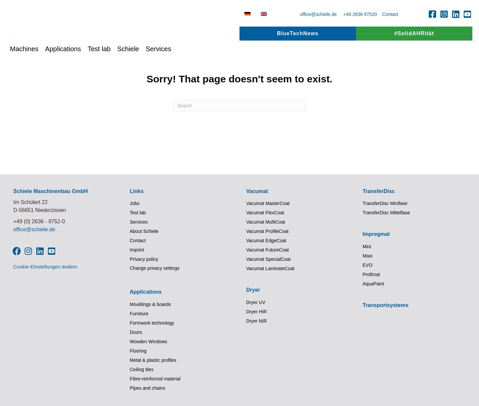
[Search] (239, 105)
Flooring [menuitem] (138, 351)
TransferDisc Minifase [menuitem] (385, 203)
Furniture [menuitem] (139, 313)
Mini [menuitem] (367, 246)
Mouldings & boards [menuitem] (150, 304)
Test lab (98, 69)
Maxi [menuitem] (368, 255)
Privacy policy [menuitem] (144, 259)
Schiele (128, 69)
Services (158, 69)
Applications (63, 69)
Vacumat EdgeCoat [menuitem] (266, 240)
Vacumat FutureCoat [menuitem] (267, 250)
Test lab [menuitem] (138, 212)
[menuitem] (247, 14)
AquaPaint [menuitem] (373, 283)
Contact (390, 14)
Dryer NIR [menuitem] (256, 321)
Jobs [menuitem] (135, 203)
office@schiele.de (318, 14)
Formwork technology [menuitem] (152, 323)
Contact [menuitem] (138, 240)
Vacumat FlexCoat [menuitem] (265, 212)
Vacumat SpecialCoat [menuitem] (268, 259)
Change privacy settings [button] (154, 268)
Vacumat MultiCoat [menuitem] (265, 222)
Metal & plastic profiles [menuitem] (153, 360)
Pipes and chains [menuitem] (147, 388)
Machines (24, 69)
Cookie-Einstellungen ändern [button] (45, 266)
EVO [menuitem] (368, 265)
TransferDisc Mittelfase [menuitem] (386, 212)
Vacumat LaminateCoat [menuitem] (270, 268)
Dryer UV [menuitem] (255, 302)
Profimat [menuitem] (371, 274)
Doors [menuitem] (136, 332)
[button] (432, 14)
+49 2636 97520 (360, 14)
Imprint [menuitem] (137, 250)
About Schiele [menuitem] (144, 231)
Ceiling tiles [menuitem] (142, 369)
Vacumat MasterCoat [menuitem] (267, 203)
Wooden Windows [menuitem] (148, 341)
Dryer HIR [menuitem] (256, 311)
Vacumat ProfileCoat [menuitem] (267, 231)
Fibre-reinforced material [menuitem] (155, 378)
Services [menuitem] (139, 222)
